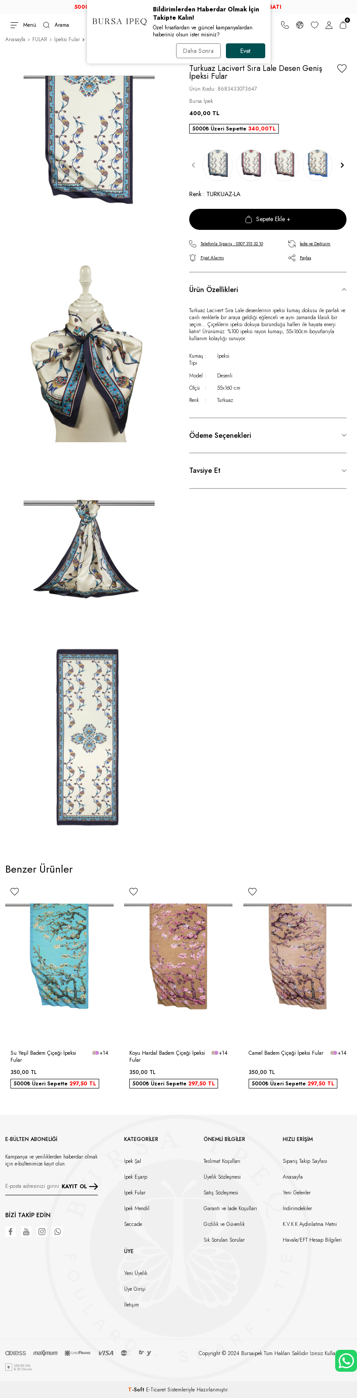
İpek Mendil (136, 1208)
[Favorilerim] (315, 25)
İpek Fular (135, 1193)
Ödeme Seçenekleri (220, 435)
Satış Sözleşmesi (221, 1193)
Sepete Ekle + (268, 219)
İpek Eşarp (135, 1177)
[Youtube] (26, 1231)
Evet (245, 50)
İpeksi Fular (67, 39)
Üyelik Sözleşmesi (222, 1177)
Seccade (133, 1224)
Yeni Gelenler (297, 1193)
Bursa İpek (201, 101)
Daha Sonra (198, 50)
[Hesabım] (329, 25)
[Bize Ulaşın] (285, 25)
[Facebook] (10, 1231)
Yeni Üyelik (135, 1273)
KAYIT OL (80, 1186)
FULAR (39, 39)
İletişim (131, 1305)
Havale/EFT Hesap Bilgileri (312, 1240)
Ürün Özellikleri (213, 290)
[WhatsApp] (57, 1231)
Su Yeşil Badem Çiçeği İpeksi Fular (43, 1056)
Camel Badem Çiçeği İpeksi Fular (286, 1052)
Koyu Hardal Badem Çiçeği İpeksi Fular (167, 1056)
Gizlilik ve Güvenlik (224, 1224)
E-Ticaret (156, 1390)
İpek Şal (132, 1161)
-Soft (137, 1390)
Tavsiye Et (205, 470)
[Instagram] (42, 1231)
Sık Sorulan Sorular (224, 1240)
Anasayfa (15, 39)
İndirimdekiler (297, 1208)
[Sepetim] (343, 25)
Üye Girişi (135, 1289)
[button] (193, 165)
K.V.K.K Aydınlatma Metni (310, 1224)
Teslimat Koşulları (222, 1161)
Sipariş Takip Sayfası (305, 1161)
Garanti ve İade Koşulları (230, 1208)
